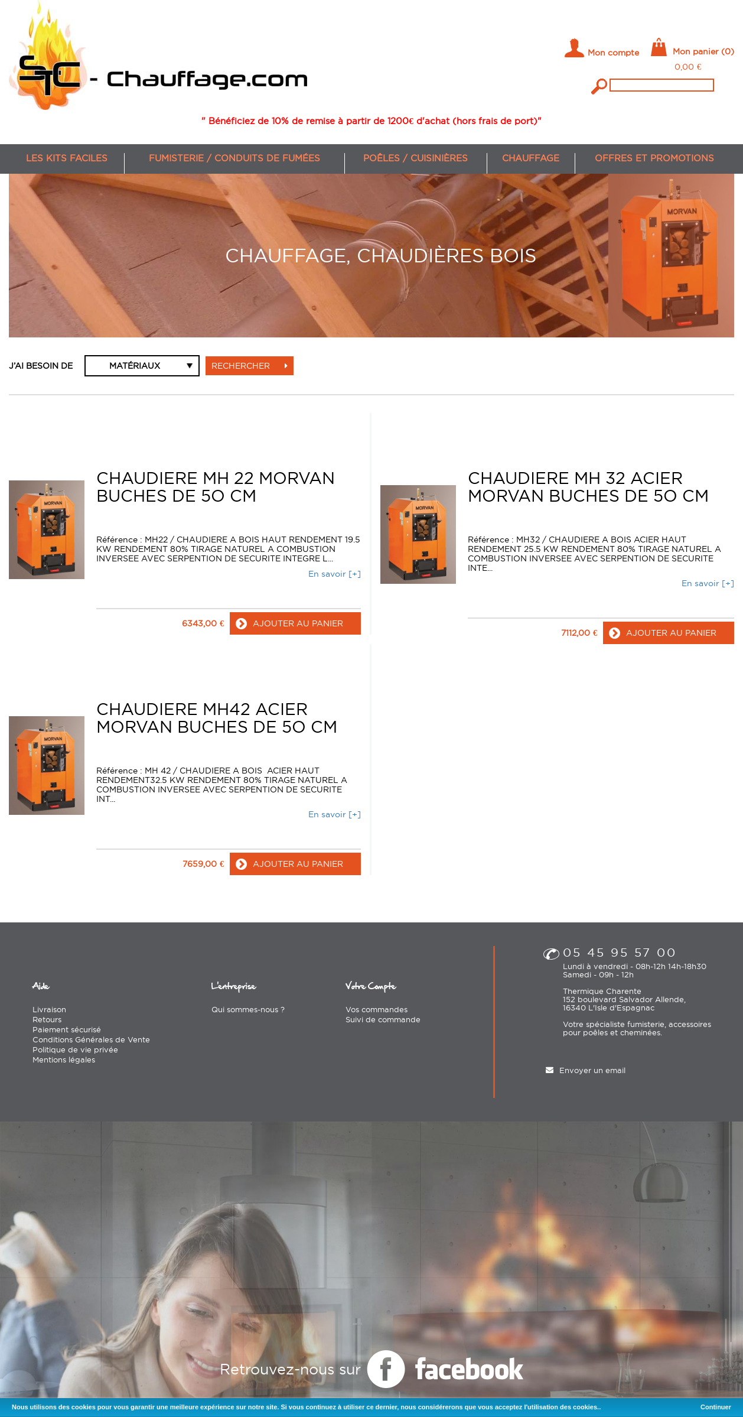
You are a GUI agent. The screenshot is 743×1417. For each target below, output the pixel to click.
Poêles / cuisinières (415, 158)
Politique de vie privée (75, 1049)
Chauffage (530, 158)
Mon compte (613, 52)
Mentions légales (63, 1059)
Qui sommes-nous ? (248, 1009)
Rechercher (249, 365)
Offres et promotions (654, 158)
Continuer (715, 1406)
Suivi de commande (383, 1019)
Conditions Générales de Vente (91, 1039)
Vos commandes (377, 1009)
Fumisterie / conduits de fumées (234, 158)
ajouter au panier (289, 622)
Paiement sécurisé (66, 1029)
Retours (46, 1019)
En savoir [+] (334, 573)
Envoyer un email (592, 1069)
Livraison (49, 1009)
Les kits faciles (66, 158)
